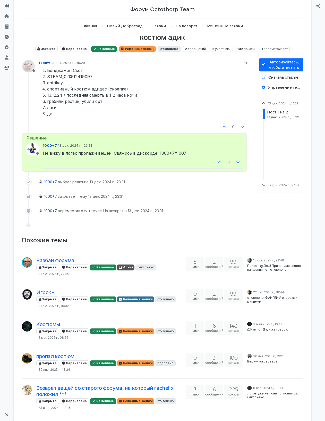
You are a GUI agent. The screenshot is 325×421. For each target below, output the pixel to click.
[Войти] (318, 6)
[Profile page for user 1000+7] (32, 149)
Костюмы (48, 324)
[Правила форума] (6, 27)
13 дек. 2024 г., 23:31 (75, 145)
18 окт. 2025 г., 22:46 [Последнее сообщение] (268, 260)
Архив (125, 267)
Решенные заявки (137, 49)
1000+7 (50, 145)
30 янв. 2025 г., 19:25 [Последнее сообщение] (269, 356)
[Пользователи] (6, 58)
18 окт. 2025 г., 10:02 (53, 306)
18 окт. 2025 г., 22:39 (53, 274)
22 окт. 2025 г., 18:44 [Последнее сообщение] (268, 292)
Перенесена (74, 49)
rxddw (44, 63)
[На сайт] (6, 6)
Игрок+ (45, 292)
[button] (6, 415)
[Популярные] (6, 47)
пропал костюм (55, 356)
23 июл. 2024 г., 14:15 (54, 408)
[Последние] (6, 37)
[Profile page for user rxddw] (28, 66)
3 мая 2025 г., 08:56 (53, 338)
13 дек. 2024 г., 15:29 (68, 63)
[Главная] (6, 16)
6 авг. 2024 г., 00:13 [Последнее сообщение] (268, 388)
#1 (245, 63)
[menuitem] (318, 6)
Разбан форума (55, 260)
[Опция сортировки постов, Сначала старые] (281, 77)
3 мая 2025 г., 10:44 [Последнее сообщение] (268, 324)
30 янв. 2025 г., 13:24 (54, 370)
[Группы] (6, 68)
